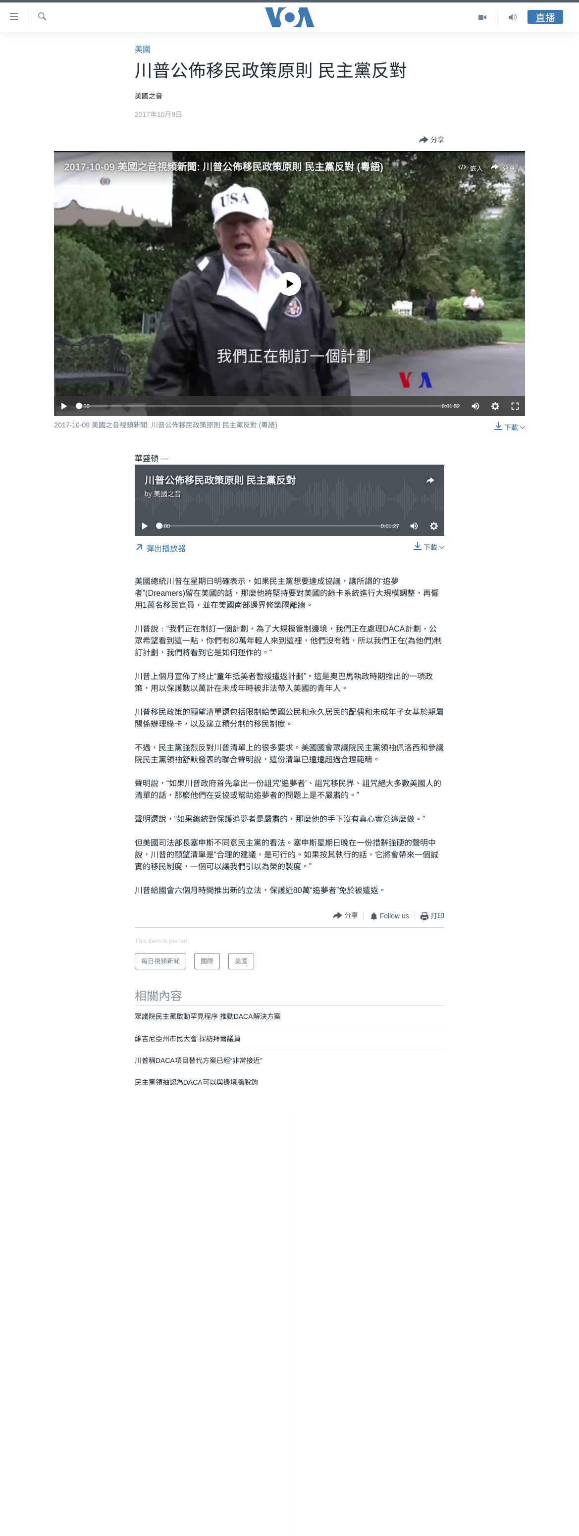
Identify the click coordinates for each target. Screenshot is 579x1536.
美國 (143, 49)
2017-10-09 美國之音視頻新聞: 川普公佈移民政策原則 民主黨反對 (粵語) (223, 166)
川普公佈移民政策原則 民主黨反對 (220, 480)
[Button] (431, 140)
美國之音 (167, 494)
